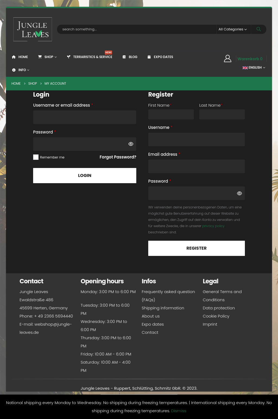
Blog (129, 57)
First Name (159, 105)
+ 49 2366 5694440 (53, 316)
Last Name (211, 105)
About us (151, 316)
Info (18, 70)
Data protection (219, 308)
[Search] (258, 29)
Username (169, 126)
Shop (45, 57)
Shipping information (163, 308)
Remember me (52, 157)
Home (19, 57)
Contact (150, 332)
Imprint (210, 324)
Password (53, 131)
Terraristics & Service (89, 54)
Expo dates (160, 57)
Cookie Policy (216, 316)
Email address (173, 153)
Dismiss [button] (178, 411)
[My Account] (227, 59)
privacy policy (213, 226)
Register (197, 248)
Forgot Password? (118, 157)
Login (84, 175)
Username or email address (72, 104)
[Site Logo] (32, 29)
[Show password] (130, 144)
